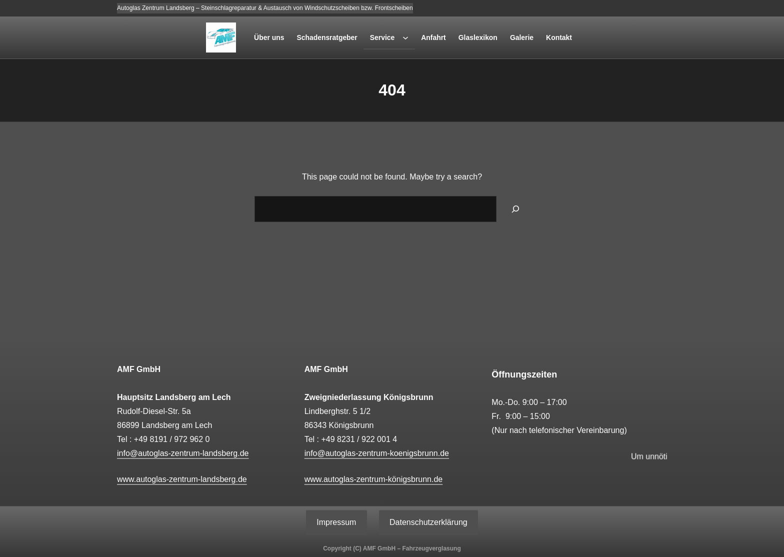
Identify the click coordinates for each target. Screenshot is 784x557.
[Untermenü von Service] (405, 37)
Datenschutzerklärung (429, 522)
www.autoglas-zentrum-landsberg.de (182, 479)
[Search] (516, 209)
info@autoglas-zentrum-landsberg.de (183, 453)
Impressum (336, 522)
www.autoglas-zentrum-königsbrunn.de (373, 479)
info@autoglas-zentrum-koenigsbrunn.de (376, 453)
